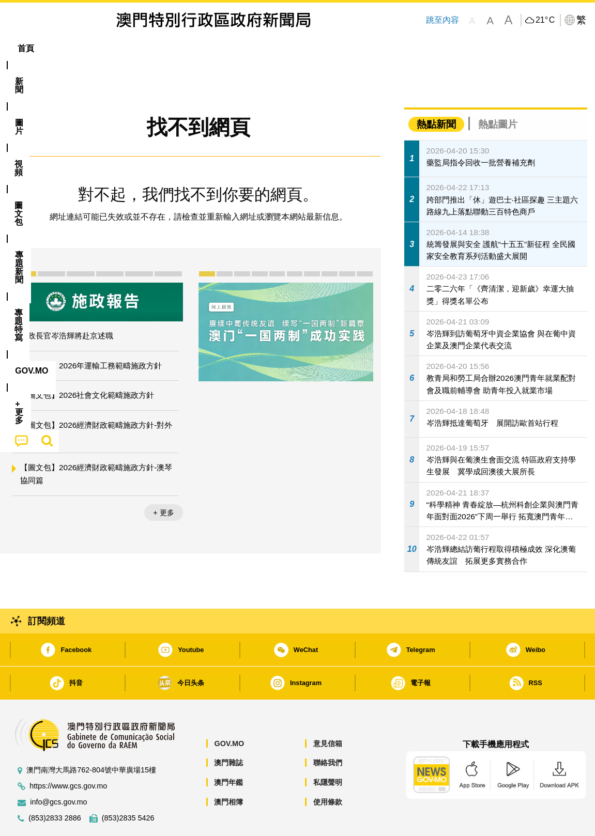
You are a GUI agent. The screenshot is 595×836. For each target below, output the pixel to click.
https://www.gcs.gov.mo (68, 754)
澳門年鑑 (228, 751)
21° (545, 20)
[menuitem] (64, 48)
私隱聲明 (327, 751)
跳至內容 (442, 20)
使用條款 (327, 770)
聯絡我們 (327, 731)
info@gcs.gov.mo (58, 771)
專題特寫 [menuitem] (283, 48)
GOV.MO (229, 712)
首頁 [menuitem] (26, 48)
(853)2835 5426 (128, 787)
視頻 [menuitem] (140, 48)
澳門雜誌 (228, 731)
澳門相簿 (228, 770)
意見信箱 (327, 712)
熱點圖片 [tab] (497, 92)
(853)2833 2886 (54, 787)
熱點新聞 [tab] (436, 92)
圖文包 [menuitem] (181, 48)
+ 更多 (163, 481)
